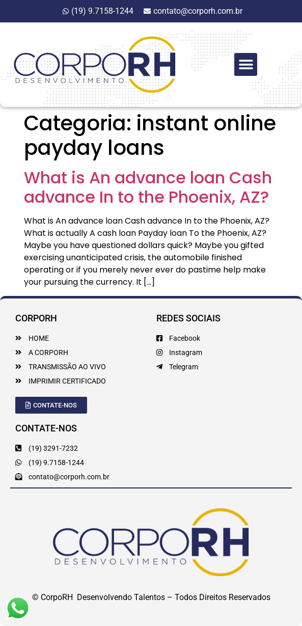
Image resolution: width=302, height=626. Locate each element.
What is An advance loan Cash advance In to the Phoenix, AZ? (148, 187)
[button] (245, 64)
